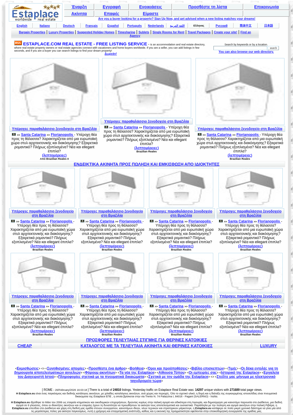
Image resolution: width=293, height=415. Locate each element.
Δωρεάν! (111, 53)
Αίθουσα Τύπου (171, 372)
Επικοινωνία (266, 6)
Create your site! (225, 32)
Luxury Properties (61, 32)
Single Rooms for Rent (168, 32)
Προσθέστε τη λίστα (207, 6)
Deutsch (69, 25)
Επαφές (111, 13)
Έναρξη (79, 6)
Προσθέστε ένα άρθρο (107, 368)
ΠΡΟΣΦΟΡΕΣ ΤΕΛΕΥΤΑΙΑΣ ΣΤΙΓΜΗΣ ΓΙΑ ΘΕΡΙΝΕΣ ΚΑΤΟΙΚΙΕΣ (146, 339)
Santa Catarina (33, 135)
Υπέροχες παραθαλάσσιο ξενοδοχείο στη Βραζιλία (54, 129)
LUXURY (268, 345)
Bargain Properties (32, 32)
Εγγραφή (112, 6)
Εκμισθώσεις (28, 368)
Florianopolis (62, 135)
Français (92, 25)
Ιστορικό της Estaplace (240, 372)
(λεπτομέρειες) (54, 155)
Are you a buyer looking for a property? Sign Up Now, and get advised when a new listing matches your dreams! (177, 18)
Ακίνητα (79, 13)
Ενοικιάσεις (150, 6)
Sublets (143, 32)
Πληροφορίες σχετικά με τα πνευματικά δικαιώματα (101, 377)
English (22, 25)
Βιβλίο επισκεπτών (207, 368)
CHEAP (24, 345)
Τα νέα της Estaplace (137, 372)
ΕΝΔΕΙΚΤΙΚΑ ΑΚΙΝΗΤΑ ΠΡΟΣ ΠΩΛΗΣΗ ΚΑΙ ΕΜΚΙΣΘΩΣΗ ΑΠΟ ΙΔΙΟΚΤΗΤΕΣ (146, 164)
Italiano (44, 25)
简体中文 (245, 25)
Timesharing (126, 32)
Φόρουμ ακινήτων (100, 372)
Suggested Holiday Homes (95, 32)
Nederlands (156, 25)
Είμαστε (150, 13)
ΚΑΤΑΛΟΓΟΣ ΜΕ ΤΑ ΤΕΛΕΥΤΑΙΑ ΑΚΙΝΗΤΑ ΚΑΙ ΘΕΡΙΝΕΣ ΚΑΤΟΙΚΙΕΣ (147, 345)
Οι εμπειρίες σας (203, 372)
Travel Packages (199, 32)
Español (113, 25)
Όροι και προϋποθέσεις (167, 368)
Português (134, 25)
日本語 (268, 25)
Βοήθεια (136, 368)
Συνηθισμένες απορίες (66, 368)
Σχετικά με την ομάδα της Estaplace (178, 377)
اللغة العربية (177, 25)
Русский (221, 25)
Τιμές (232, 368)
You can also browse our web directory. (246, 51)
